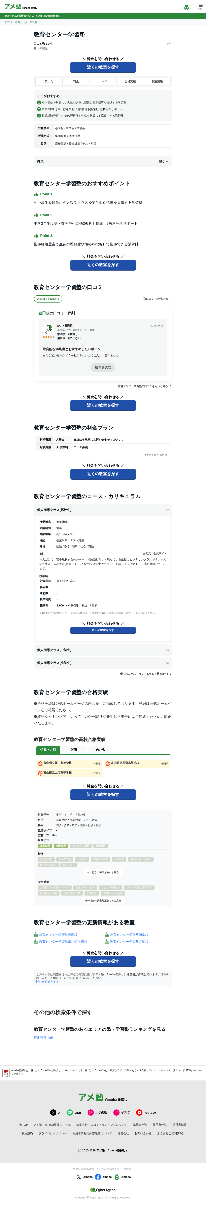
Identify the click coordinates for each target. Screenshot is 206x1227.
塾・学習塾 (41, 48)
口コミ (49, 81)
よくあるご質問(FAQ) (170, 1133)
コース (103, 81)
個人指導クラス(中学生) (103, 650)
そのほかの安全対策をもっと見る (103, 900)
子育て (121, 1112)
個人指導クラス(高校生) (103, 510)
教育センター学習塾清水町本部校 (63, 941)
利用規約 (27, 1133)
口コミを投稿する (48, 299)
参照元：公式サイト (155, 553)
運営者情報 (180, 1124)
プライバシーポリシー (53, 1133)
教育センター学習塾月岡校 (129, 941)
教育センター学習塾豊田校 (58, 935)
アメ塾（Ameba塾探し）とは (52, 1124)
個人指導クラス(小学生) (103, 663)
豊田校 (44, 313)
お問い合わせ (143, 1133)
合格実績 (130, 81)
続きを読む (103, 367)
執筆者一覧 (140, 1124)
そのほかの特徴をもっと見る (103, 872)
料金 (76, 81)
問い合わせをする (47, 981)
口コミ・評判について (157, 299)
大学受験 (97, 1112)
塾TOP (8, 22)
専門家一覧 (160, 1124)
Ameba (84, 1177)
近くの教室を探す (103, 67)
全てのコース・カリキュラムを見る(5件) (146, 674)
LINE (74, 1112)
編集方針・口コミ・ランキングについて (101, 1124)
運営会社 (123, 1133)
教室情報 (157, 81)
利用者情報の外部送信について (92, 1133)
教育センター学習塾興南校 (129, 935)
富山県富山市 (43, 1037)
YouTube (146, 1112)
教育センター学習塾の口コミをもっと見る (145, 386)
